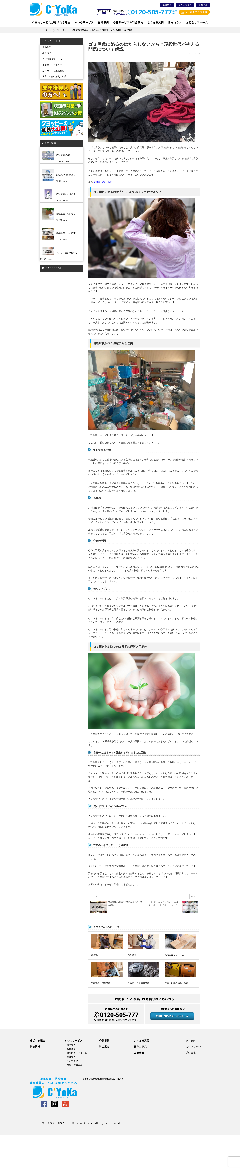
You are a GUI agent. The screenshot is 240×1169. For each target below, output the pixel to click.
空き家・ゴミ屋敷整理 (139, 983)
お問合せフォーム (197, 22)
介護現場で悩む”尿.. (66, 213)
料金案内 (104, 1046)
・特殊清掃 (70, 1048)
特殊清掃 (132, 955)
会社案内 (167, 5)
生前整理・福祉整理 (100, 983)
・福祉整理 (70, 1056)
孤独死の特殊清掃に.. (66, 174)
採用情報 (191, 1052)
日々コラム (175, 22)
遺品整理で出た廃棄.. (66, 233)
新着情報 (35, 1046)
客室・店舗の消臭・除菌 (176, 983)
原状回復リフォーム (174, 955)
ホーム (51, 30)
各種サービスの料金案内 (128, 22)
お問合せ (139, 1052)
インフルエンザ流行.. (66, 253)
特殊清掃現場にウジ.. (66, 155)
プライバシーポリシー (55, 1123)
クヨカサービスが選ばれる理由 (51, 22)
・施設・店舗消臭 (73, 1065)
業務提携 (203, 5)
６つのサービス (84, 22)
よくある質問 (156, 22)
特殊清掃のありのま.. (66, 194)
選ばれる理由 (37, 1040)
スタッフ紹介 (185, 5)
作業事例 (103, 22)
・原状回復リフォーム (76, 1052)
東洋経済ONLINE (103, 182)
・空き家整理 (71, 1060)
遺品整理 (95, 955)
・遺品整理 (70, 1044)
